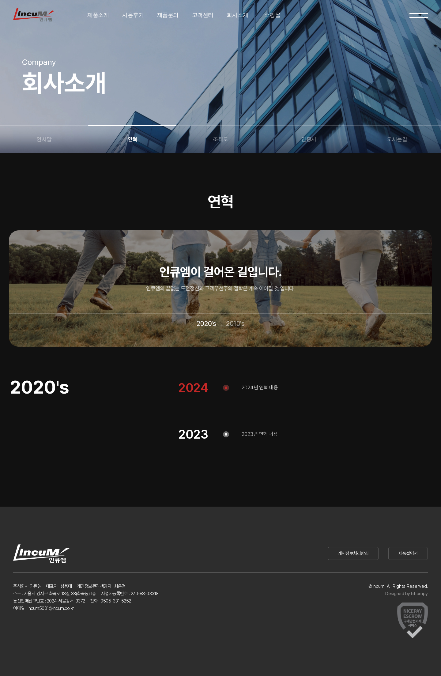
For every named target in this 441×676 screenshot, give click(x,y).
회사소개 (237, 15)
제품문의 (168, 15)
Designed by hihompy (406, 593)
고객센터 (202, 15)
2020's (206, 323)
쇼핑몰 (272, 15)
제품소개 (98, 15)
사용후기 (133, 15)
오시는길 (397, 139)
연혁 (132, 139)
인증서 (308, 139)
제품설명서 (408, 553)
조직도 (220, 139)
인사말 (44, 139)
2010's (235, 323)
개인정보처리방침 (353, 553)
